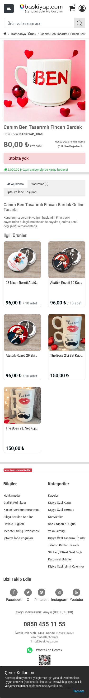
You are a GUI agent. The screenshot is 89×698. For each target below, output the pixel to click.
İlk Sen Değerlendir (70, 146)
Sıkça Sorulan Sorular (18, 517)
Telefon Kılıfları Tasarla (64, 545)
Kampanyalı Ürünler (23, 34)
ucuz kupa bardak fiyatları (18, 470)
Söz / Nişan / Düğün (62, 524)
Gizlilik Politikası (15, 502)
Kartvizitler (55, 517)
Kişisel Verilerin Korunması (22, 510)
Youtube (76, 595)
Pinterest (41, 595)
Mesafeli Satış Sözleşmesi (21, 531)
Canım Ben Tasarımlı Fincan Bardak (63, 34)
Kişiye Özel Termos (61, 510)
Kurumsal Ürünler (60, 559)
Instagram (59, 595)
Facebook (14, 595)
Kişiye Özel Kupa (59, 502)
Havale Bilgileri (14, 524)
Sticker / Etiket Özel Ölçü (65, 552)
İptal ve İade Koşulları (22, 192)
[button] (82, 8)
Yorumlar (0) (39, 184)
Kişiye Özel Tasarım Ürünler (66, 538)
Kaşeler (53, 495)
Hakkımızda (12, 495)
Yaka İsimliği (57, 531)
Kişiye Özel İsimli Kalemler (66, 566)
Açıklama (15, 184)
